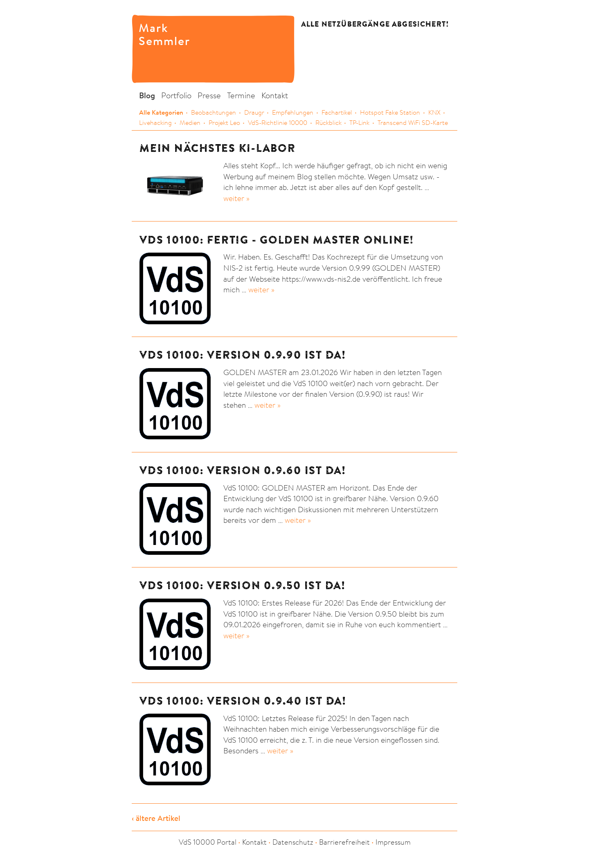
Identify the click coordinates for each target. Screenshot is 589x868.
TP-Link (359, 122)
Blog (147, 95)
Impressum (393, 842)
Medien (190, 122)
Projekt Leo (224, 122)
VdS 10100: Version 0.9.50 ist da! (242, 585)
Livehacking (155, 122)
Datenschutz (292, 842)
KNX (434, 112)
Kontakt (274, 95)
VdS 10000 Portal (207, 842)
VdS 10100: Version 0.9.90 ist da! (242, 354)
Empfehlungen (292, 112)
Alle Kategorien (161, 112)
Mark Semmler (156, 33)
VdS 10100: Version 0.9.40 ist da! (242, 700)
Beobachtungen (213, 112)
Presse (209, 95)
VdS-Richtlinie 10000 (277, 122)
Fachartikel (336, 112)
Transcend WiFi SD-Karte (413, 122)
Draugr (254, 112)
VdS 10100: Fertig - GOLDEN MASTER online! (276, 239)
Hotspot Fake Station (390, 112)
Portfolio (176, 95)
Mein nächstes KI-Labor (217, 148)
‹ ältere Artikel (156, 818)
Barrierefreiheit (344, 842)
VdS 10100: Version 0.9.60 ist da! (242, 470)
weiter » (236, 198)
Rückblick (328, 122)
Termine (241, 95)
